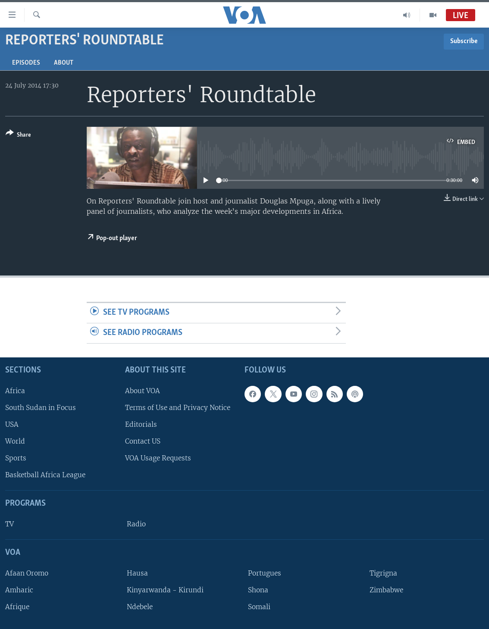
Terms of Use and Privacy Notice (177, 408)
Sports (15, 458)
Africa (15, 390)
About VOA (142, 390)
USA (12, 424)
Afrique (17, 607)
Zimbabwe (386, 590)
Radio (136, 524)
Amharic (19, 590)
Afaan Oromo (26, 573)
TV (9, 524)
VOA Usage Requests (158, 458)
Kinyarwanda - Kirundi (165, 590)
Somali (259, 607)
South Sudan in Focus (40, 408)
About (63, 62)
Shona (258, 590)
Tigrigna (383, 573)
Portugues (264, 573)
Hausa (137, 573)
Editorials (141, 424)
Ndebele (140, 607)
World (15, 441)
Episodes (26, 62)
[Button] (18, 135)
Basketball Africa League (45, 475)
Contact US (142, 441)
